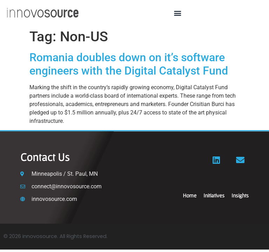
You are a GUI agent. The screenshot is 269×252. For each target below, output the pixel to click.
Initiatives (214, 195)
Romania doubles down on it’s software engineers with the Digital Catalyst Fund (128, 64)
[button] (178, 13)
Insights (240, 195)
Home (189, 195)
